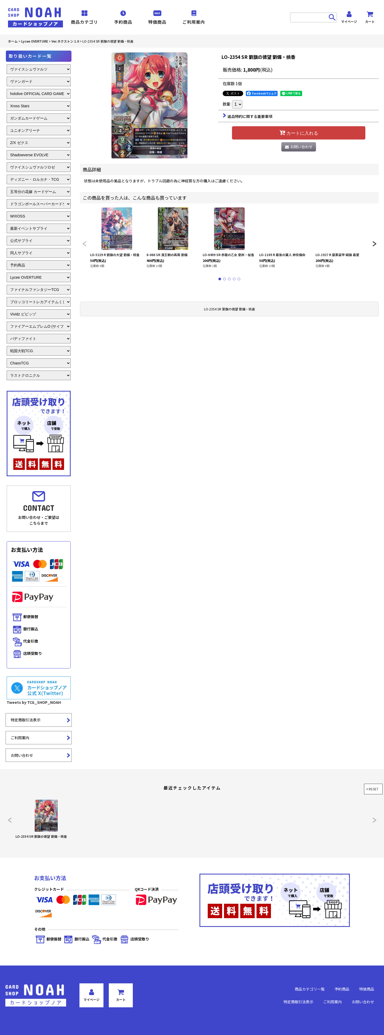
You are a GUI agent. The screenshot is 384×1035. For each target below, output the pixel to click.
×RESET (372, 789)
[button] (84, 244)
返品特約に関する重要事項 (247, 116)
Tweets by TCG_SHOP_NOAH (34, 702)
